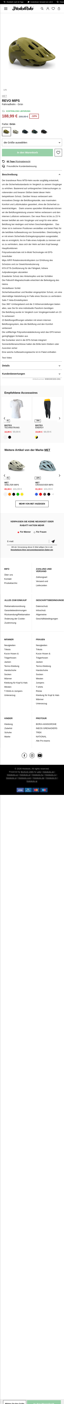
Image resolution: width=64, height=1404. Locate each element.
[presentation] (4, 418)
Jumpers (40, 682)
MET (4, 96)
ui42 (39, 772)
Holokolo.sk (48, 772)
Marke (7, 736)
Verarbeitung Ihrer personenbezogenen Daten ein (32, 550)
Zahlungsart (41, 577)
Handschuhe (10, 670)
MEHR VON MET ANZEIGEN (32, 504)
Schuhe (8, 732)
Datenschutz (42, 606)
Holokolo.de (38, 778)
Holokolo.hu (37, 775)
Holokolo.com (24, 778)
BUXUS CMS (27, 772)
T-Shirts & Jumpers (13, 691)
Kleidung (8, 724)
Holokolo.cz (12, 775)
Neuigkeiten (10, 645)
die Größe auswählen (15, 142)
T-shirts (39, 687)
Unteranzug (9, 695)
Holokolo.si (11, 778)
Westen (8, 687)
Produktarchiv (10, 583)
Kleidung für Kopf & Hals (16, 682)
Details (6, 365)
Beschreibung (9, 174)
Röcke (39, 691)
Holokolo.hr (51, 778)
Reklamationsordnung (14, 606)
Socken (7, 674)
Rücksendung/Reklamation (17, 614)
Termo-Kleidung (11, 666)
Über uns (8, 575)
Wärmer (8, 678)
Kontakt (8, 579)
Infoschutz (41, 610)
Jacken (7, 662)
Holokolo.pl (25, 775)
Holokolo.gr (32, 781)
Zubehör (8, 728)
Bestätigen (53, 541)
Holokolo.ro (50, 775)
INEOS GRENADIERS (46, 728)
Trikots (7, 649)
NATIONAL (41, 736)
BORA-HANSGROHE (46, 724)
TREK (39, 732)
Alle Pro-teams (43, 741)
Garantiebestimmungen (15, 610)
